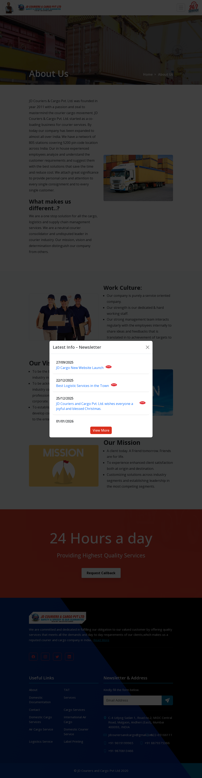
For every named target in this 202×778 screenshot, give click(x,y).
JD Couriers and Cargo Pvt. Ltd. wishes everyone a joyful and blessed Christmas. (101, 406)
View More (101, 430)
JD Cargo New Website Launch (84, 367)
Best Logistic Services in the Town (86, 385)
